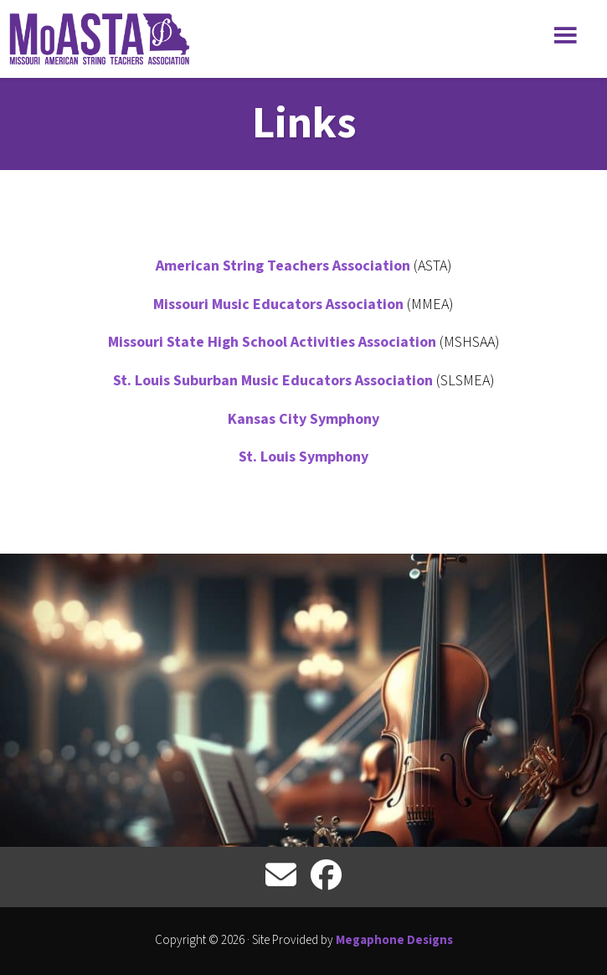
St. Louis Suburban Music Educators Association (273, 380)
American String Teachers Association (283, 265)
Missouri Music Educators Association (278, 304)
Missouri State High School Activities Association (274, 342)
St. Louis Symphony (303, 456)
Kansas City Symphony (303, 419)
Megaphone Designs (394, 940)
